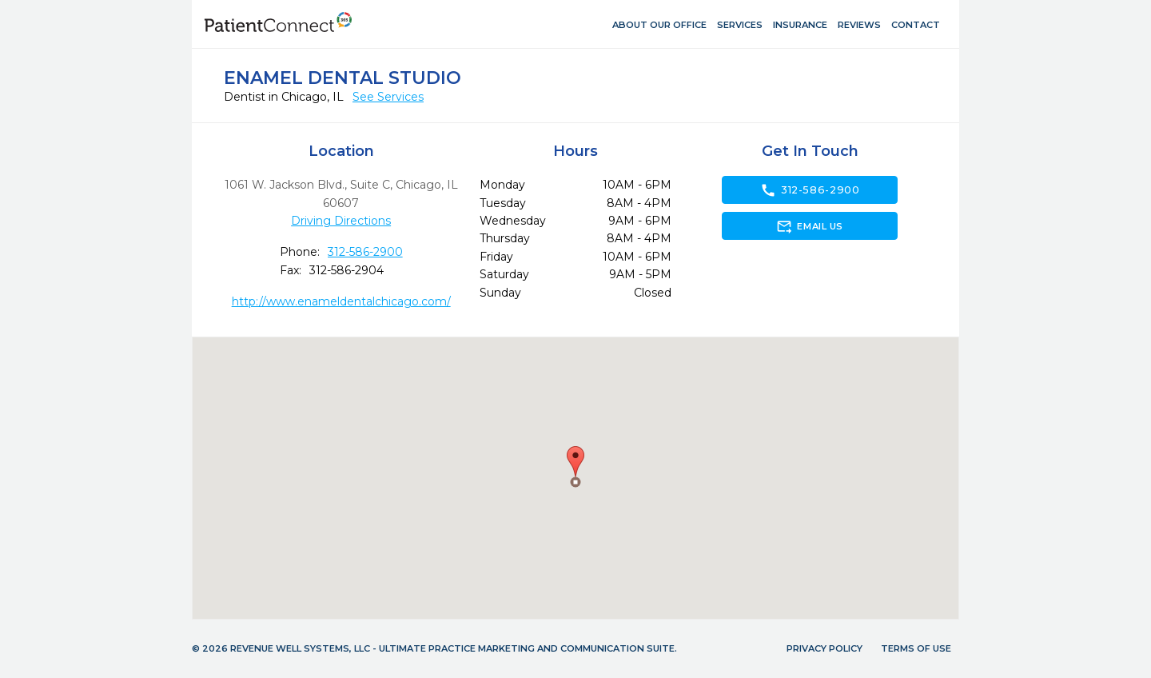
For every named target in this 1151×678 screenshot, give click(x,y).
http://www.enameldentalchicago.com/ (341, 301)
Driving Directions (341, 220)
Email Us (809, 226)
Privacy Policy (824, 648)
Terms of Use (916, 648)
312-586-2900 (365, 252)
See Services (388, 97)
